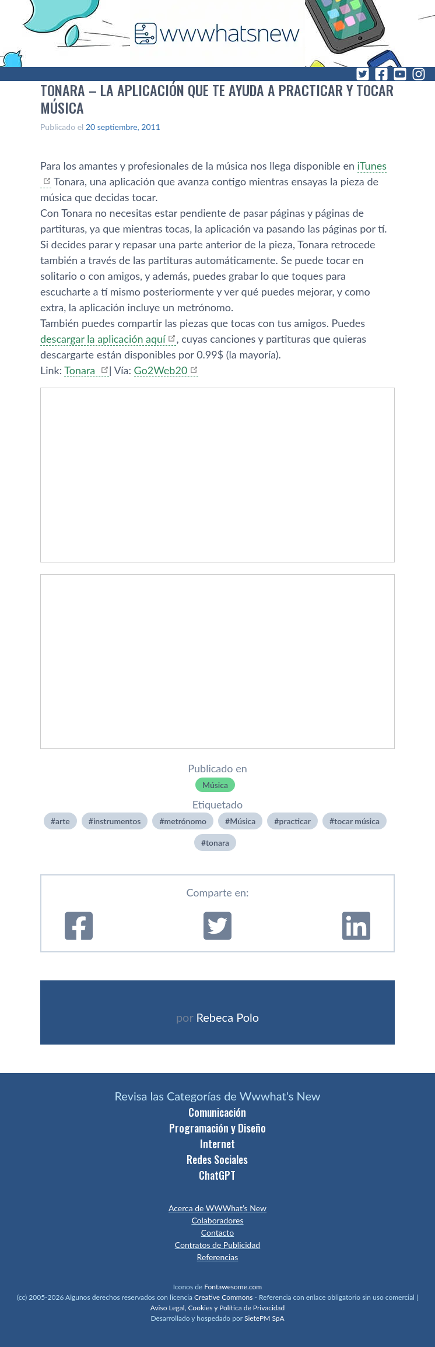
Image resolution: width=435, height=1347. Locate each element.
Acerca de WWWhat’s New (217, 1208)
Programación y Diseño (217, 1127)
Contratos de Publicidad (217, 1245)
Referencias (217, 1257)
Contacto (217, 1232)
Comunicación (217, 1112)
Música (215, 785)
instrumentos (117, 821)
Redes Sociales (217, 1159)
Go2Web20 (161, 370)
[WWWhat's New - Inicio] (217, 33)
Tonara (81, 370)
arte (62, 821)
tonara (217, 842)
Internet (217, 1143)
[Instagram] (419, 74)
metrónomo (185, 821)
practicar (294, 821)
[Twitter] (363, 74)
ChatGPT (217, 1175)
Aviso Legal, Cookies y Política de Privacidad (217, 1307)
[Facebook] (381, 74)
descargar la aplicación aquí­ (102, 338)
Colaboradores (217, 1220)
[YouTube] (400, 74)
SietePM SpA (264, 1318)
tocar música (357, 821)
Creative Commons (223, 1297)
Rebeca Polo (227, 1017)
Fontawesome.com (233, 1286)
